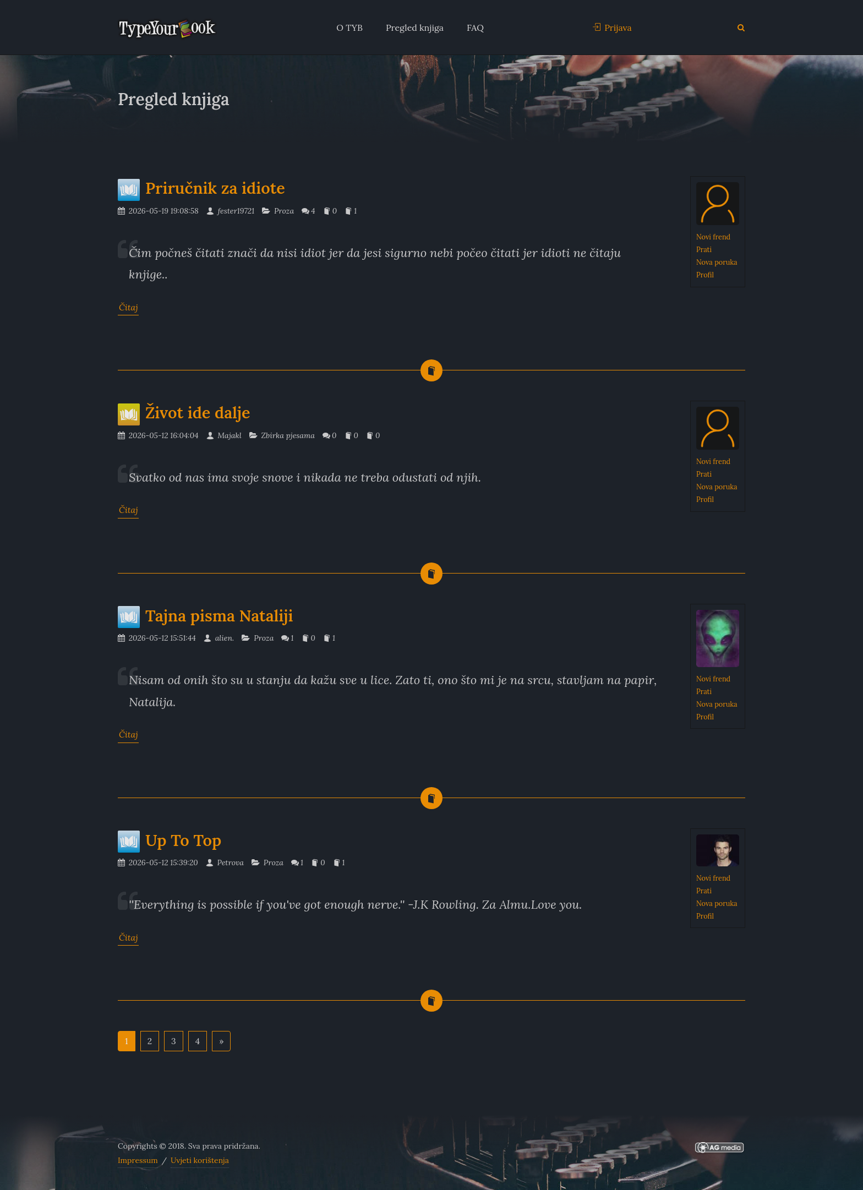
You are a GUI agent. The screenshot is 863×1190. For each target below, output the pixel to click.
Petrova (225, 862)
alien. (219, 638)
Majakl (224, 435)
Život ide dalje (184, 412)
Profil (705, 274)
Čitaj (128, 307)
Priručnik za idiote (201, 188)
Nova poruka (717, 262)
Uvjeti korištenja (200, 1160)
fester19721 (230, 211)
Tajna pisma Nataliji (205, 615)
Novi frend (713, 236)
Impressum (138, 1160)
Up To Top (169, 840)
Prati (704, 249)
